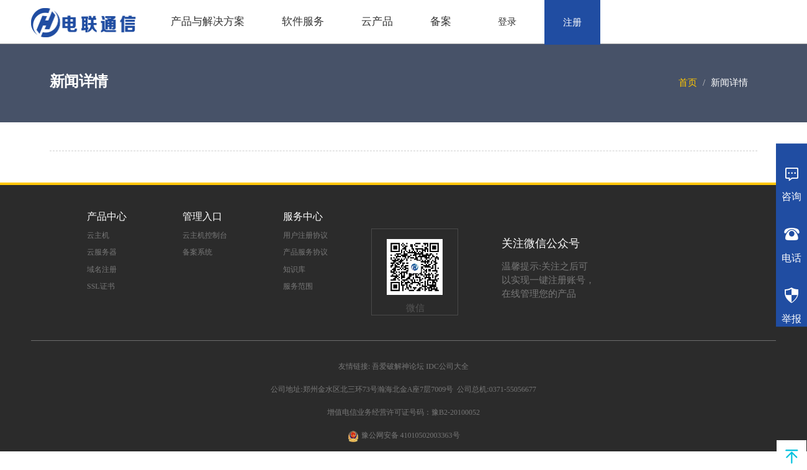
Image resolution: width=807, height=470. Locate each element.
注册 (572, 22)
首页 (688, 83)
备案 (440, 21)
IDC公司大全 (447, 366)
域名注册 (102, 269)
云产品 (377, 21)
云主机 (98, 235)
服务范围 (298, 286)
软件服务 (303, 21)
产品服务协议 (305, 252)
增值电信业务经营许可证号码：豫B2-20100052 (403, 412)
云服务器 (102, 252)
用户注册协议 (305, 235)
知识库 (294, 269)
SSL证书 (101, 286)
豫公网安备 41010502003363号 (410, 435)
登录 (507, 22)
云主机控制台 (205, 235)
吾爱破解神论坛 (398, 366)
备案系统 (197, 252)
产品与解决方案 (208, 21)
